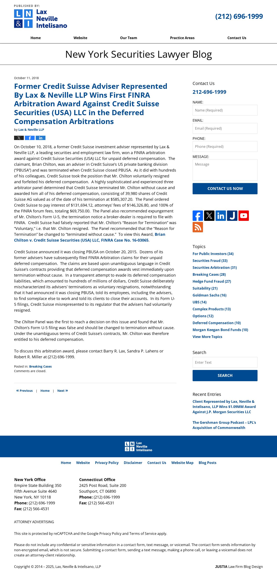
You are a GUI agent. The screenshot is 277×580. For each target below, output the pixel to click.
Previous (24, 390)
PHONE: (199, 138)
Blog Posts (207, 462)
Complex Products (212, 309)
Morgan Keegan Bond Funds (220, 329)
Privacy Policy (107, 462)
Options (203, 316)
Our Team (128, 37)
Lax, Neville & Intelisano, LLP (78, 566)
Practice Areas (182, 37)
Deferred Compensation (217, 322)
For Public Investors (213, 253)
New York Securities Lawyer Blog (40, 16)
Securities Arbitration (215, 267)
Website (80, 37)
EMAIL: (198, 120)
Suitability (205, 288)
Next (62, 390)
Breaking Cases (40, 366)
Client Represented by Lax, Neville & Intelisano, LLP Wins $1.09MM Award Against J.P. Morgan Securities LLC (224, 406)
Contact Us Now (225, 188)
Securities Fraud (210, 260)
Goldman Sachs (209, 295)
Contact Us (236, 37)
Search (225, 375)
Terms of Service (142, 533)
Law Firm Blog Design (239, 566)
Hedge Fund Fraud (212, 281)
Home (36, 37)
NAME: (198, 102)
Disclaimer (133, 462)
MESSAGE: (201, 156)
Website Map (182, 462)
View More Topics (207, 336)
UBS (199, 302)
